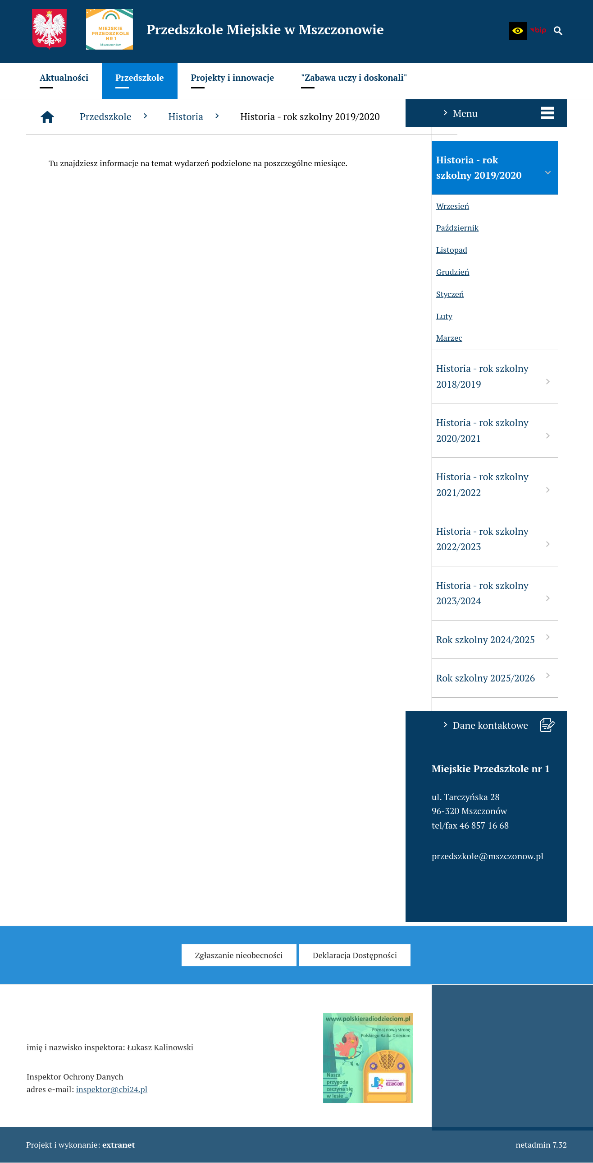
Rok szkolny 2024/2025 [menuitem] (89, 639)
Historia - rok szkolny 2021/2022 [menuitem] (89, 484)
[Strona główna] (183, 116)
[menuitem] (64, 81)
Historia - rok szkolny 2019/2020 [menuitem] (89, 167)
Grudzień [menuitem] (45, 272)
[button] (518, 31)
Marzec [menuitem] (41, 338)
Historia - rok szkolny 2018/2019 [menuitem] (89, 376)
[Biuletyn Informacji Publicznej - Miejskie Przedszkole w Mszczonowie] (538, 31)
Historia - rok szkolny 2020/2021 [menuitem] (89, 430)
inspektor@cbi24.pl (112, 1099)
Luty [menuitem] (36, 316)
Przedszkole (250, 116)
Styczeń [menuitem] (42, 294)
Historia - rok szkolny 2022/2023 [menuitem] (89, 539)
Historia (331, 116)
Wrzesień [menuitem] (45, 206)
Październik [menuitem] (49, 228)
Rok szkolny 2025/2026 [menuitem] (89, 677)
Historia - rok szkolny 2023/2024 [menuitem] (89, 593)
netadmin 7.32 (541, 1144)
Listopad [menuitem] (44, 250)
